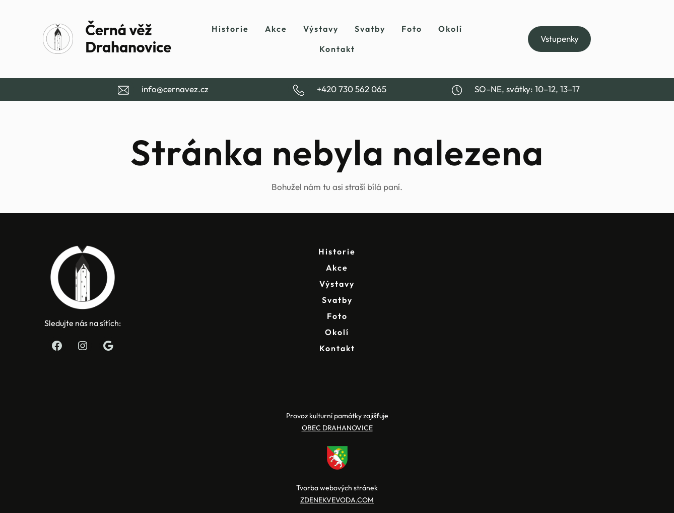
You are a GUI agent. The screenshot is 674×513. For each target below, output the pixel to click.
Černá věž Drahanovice (128, 39)
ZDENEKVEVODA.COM (337, 499)
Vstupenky (560, 38)
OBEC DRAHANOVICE (337, 427)
